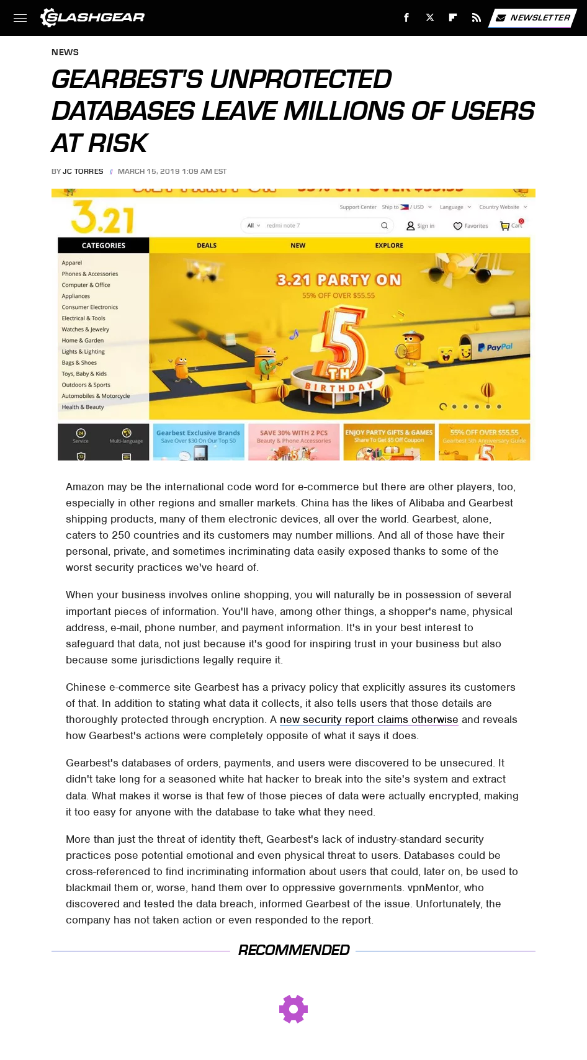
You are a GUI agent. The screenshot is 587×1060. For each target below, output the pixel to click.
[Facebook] (407, 17)
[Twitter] (430, 17)
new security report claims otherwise (369, 719)
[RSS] (477, 17)
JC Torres (83, 171)
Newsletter (532, 18)
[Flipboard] (453, 17)
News (65, 53)
